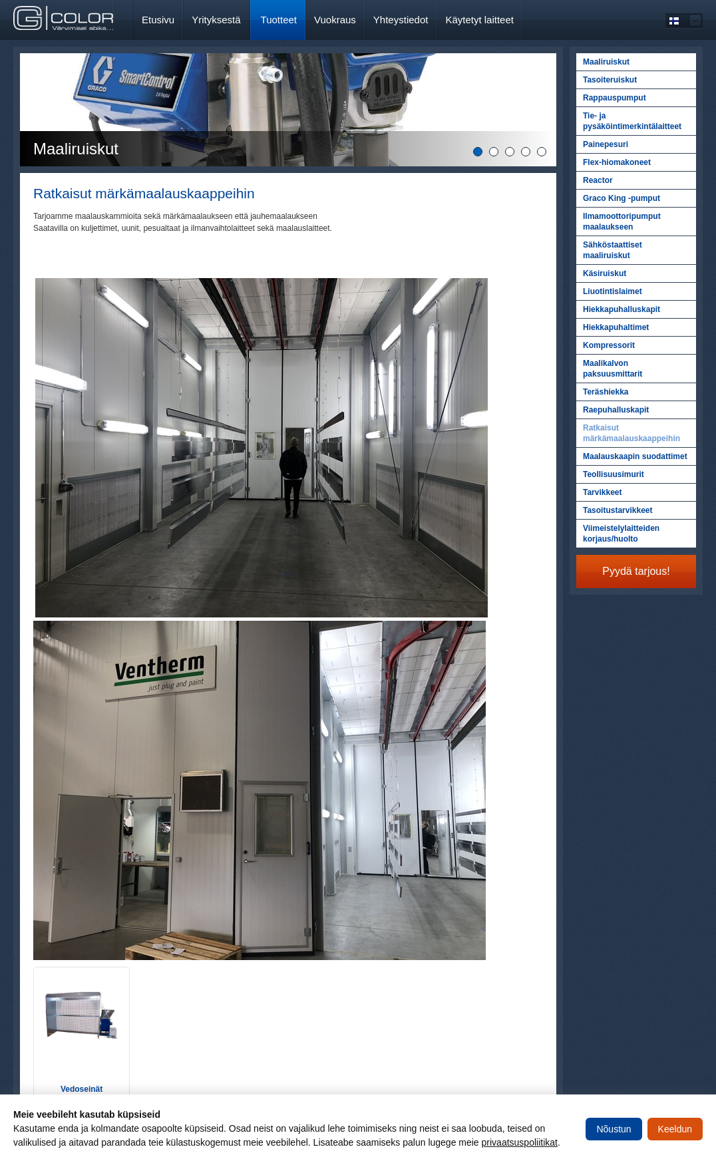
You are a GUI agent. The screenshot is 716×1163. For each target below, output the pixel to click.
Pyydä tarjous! (635, 571)
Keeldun (675, 1129)
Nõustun (613, 1129)
